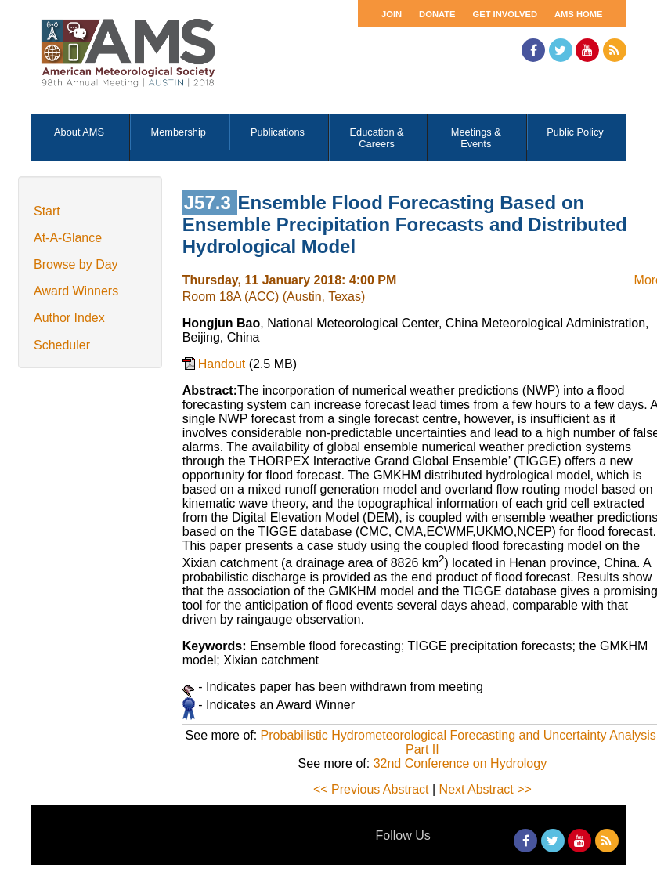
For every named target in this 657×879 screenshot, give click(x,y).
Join (391, 14)
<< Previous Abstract (371, 789)
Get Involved (505, 14)
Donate (437, 14)
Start (47, 211)
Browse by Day (76, 264)
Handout (223, 364)
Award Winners (76, 291)
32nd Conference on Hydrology (460, 763)
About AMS (79, 132)
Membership (178, 132)
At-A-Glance (68, 237)
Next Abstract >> (485, 789)
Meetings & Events (476, 138)
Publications (278, 132)
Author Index (69, 317)
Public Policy (575, 132)
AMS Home (578, 14)
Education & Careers (377, 138)
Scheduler (62, 345)
